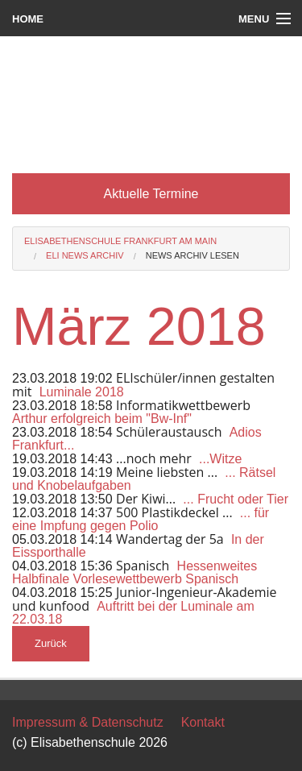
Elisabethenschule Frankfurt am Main (120, 241)
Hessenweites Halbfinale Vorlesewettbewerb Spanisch (134, 572)
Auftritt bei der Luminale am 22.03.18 (133, 612)
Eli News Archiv (85, 255)
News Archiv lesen (192, 255)
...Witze (220, 459)
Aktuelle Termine (151, 194)
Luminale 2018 (81, 392)
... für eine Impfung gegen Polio (140, 519)
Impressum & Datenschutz (87, 722)
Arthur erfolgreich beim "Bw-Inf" (102, 418)
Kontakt (203, 722)
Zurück (51, 643)
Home (27, 19)
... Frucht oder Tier (235, 499)
